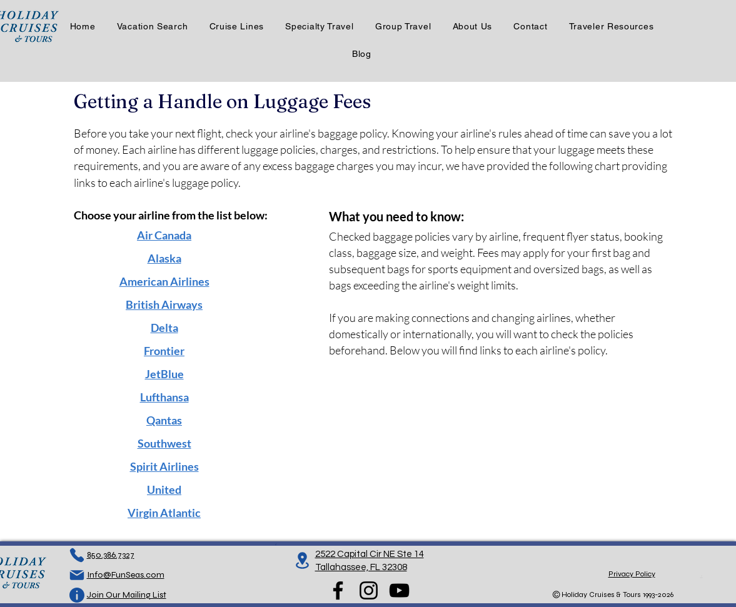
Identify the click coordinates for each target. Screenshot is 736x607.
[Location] (303, 560)
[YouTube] (399, 590)
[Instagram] (368, 590)
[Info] (77, 595)
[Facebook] (338, 590)
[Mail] (77, 575)
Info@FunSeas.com (125, 574)
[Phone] (77, 555)
